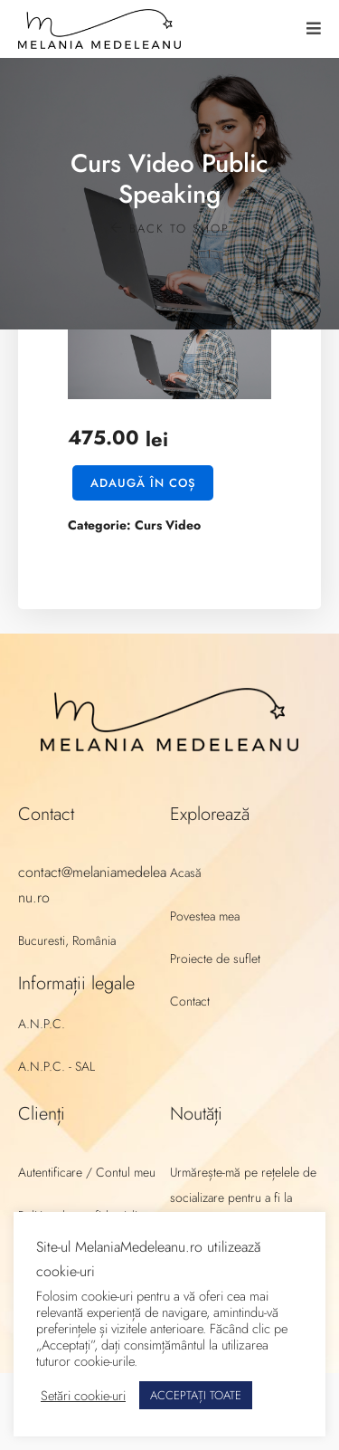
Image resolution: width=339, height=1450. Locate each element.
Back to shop (170, 228)
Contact (190, 1001)
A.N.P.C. (41, 1024)
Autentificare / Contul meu (86, 1172)
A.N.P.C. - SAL (56, 1066)
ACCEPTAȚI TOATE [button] (195, 1395)
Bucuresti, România (67, 940)
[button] (313, 28)
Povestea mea (205, 916)
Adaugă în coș (143, 482)
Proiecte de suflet (215, 958)
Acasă (186, 872)
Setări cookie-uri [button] (83, 1396)
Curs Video (168, 525)
